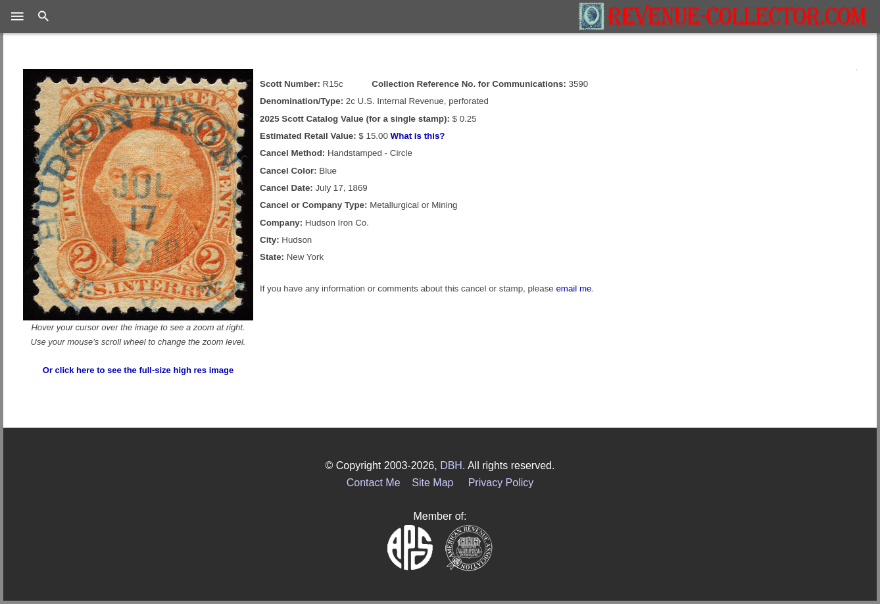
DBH (451, 465)
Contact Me (374, 482)
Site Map (432, 482)
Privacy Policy (501, 482)
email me (573, 288)
